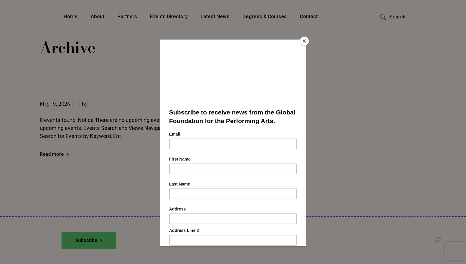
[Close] (304, 41)
